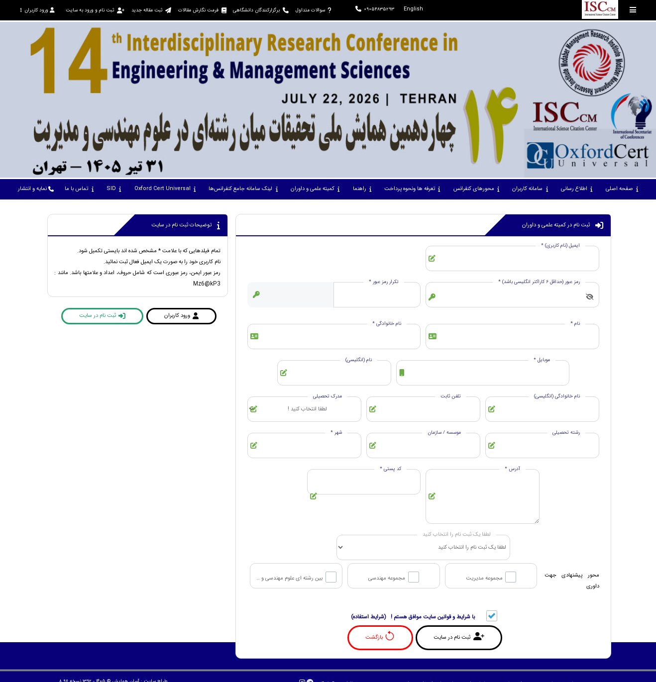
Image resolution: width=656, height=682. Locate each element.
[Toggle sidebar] (633, 9)
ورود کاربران (37, 10)
